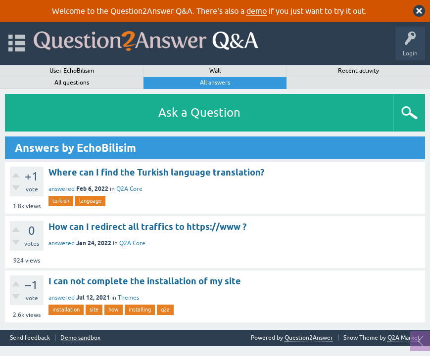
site (94, 309)
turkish (60, 201)
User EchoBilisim (71, 70)
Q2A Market (403, 337)
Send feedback (30, 338)
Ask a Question (199, 112)
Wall (215, 70)
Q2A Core (129, 188)
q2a (165, 309)
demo (256, 10)
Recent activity (358, 70)
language (90, 201)
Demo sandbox (80, 338)
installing (140, 309)
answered (61, 188)
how (113, 309)
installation (66, 309)
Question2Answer (309, 337)
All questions (71, 82)
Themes (128, 297)
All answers (215, 82)
